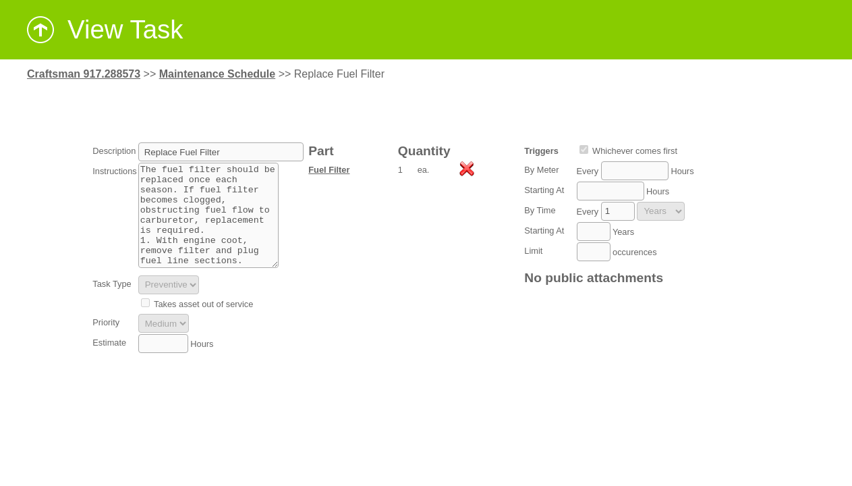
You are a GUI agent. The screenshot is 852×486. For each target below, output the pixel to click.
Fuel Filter (328, 170)
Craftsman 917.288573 (83, 74)
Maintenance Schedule (217, 74)
